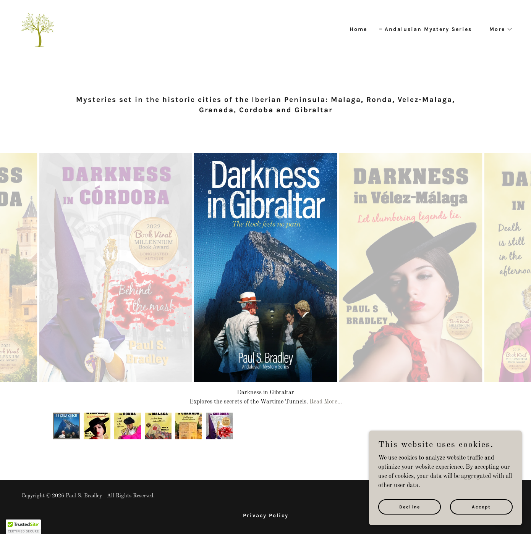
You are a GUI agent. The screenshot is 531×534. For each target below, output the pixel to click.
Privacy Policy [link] (265, 515)
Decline (409, 506)
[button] (498, 29)
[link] (37, 28)
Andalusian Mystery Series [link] (428, 29)
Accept (481, 506)
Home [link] (358, 29)
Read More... (325, 402)
